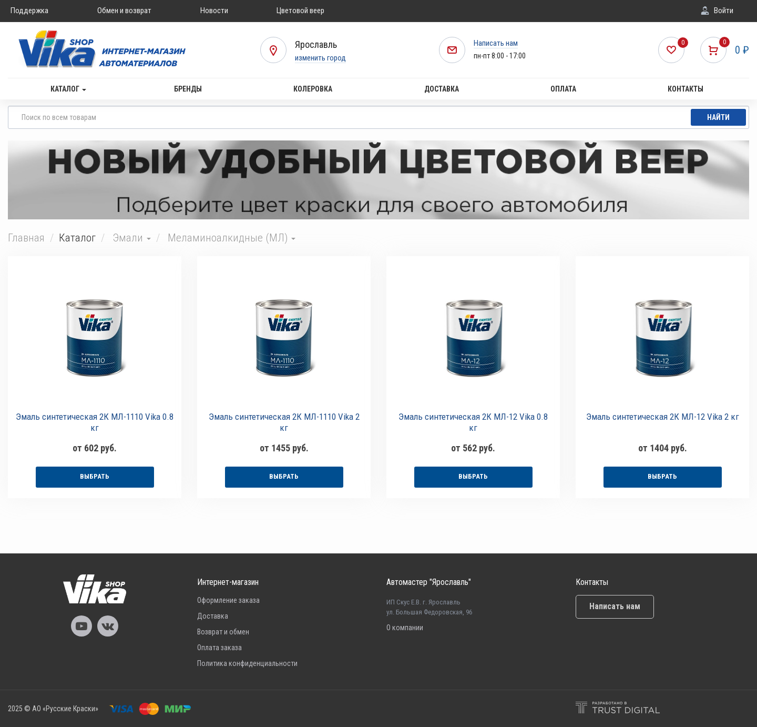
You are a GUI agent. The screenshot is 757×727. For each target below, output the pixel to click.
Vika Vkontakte (107, 626)
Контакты (685, 89)
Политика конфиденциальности (247, 663)
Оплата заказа (219, 647)
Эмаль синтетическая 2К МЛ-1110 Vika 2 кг (284, 422)
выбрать (94, 476)
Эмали (131, 237)
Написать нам (496, 43)
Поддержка (29, 10)
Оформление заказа (228, 600)
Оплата (563, 89)
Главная (26, 237)
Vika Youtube (81, 626)
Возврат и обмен (223, 632)
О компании (404, 627)
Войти (723, 10)
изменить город (320, 58)
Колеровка (312, 89)
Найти (718, 117)
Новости (214, 10)
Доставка (441, 89)
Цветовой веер (300, 10)
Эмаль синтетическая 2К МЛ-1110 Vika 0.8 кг (94, 422)
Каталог (68, 89)
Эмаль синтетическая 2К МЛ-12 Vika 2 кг (662, 416)
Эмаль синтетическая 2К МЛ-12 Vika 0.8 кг (473, 422)
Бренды (188, 89)
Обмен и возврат (124, 10)
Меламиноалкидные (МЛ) (231, 237)
